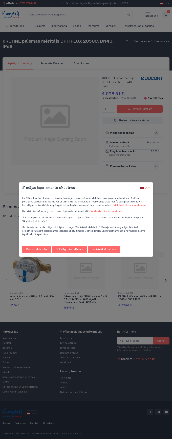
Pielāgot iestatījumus (69, 249)
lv (143, 187)
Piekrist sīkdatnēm (37, 249)
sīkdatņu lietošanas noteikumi (130, 205)
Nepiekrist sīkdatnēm (104, 249)
